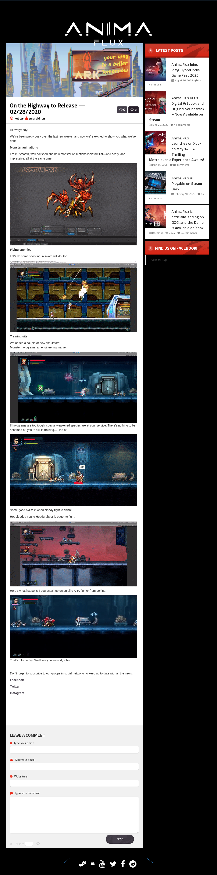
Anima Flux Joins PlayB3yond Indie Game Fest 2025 (185, 70)
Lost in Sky (158, 260)
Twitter (14, 686)
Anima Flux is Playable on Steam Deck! (186, 183)
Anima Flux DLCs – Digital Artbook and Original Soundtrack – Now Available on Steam (176, 108)
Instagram (17, 693)
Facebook (17, 680)
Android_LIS (37, 118)
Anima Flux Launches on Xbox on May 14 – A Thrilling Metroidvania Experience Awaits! (176, 149)
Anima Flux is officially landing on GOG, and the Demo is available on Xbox (187, 220)
